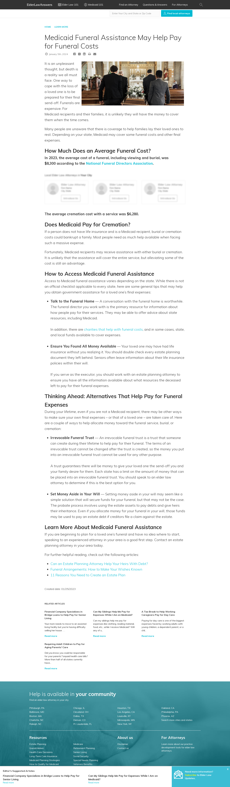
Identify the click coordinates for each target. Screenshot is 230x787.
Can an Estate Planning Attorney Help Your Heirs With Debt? (99, 563)
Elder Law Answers (39, 5)
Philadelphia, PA (169, 711)
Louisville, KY (124, 716)
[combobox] (135, 13)
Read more (51, 635)
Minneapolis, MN (126, 720)
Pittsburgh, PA (36, 707)
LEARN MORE (61, 27)
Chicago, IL (79, 707)
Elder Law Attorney (73, 184)
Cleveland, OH (80, 711)
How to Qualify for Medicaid (44, 764)
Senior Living (80, 752)
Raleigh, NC (35, 723)
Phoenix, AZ (167, 716)
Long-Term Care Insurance (43, 756)
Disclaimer (122, 744)
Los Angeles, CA (126, 711)
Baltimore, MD (36, 711)
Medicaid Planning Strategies (44, 760)
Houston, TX (123, 707)
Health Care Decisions (41, 752)
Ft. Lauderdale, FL (82, 723)
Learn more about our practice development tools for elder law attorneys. (178, 747)
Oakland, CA (167, 707)
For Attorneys (180, 4)
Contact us (123, 748)
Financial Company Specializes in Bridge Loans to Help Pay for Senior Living (65, 615)
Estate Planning (37, 744)
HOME (48, 27)
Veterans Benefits (82, 764)
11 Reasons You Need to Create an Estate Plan (87, 575)
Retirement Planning (84, 748)
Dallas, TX (78, 716)
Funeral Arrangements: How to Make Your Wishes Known (96, 569)
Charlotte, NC (36, 720)
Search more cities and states (176, 720)
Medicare (78, 744)
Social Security (81, 756)
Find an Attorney (128, 4)
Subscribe (190, 775)
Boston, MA (35, 716)
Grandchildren (36, 748)
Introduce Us (71, 198)
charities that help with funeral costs (113, 329)
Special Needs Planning (85, 760)
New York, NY (124, 723)
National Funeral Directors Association (119, 163)
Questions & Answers (155, 4)
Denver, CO (79, 720)
